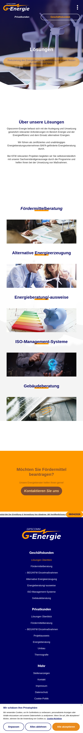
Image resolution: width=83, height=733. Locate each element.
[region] (41, 718)
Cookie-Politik (41, 698)
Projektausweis (41, 635)
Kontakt (41, 679)
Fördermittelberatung (41, 208)
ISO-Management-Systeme (41, 592)
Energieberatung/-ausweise (41, 585)
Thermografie (41, 654)
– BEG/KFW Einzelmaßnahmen (41, 572)
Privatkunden (22, 17)
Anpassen (13, 726)
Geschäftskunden (60, 17)
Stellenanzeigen (41, 673)
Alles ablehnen (38, 726)
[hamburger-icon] (77, 7)
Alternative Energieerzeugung (41, 579)
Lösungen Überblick (41, 560)
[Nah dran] (81, 705)
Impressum (41, 686)
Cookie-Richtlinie (54, 719)
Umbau (41, 648)
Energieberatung (41, 642)
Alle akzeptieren (66, 726)
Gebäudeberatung (41, 598)
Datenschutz (41, 692)
